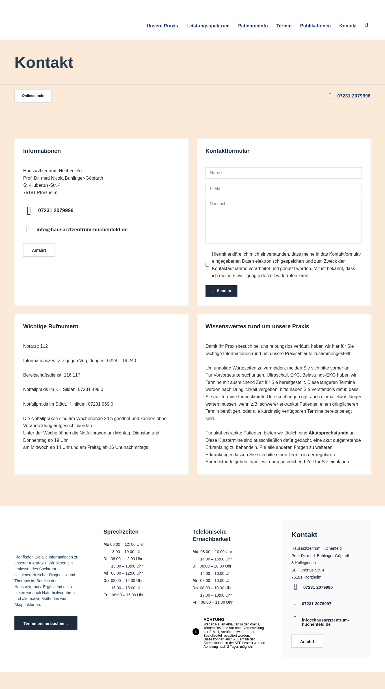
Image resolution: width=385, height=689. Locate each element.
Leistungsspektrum (208, 25)
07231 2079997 (316, 601)
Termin (284, 25)
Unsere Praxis (162, 25)
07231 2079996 (354, 96)
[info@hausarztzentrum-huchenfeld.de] (28, 229)
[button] (366, 25)
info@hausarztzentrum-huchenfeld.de (82, 229)
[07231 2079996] (29, 211)
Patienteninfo (253, 25)
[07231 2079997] (295, 600)
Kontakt (348, 25)
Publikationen (315, 25)
